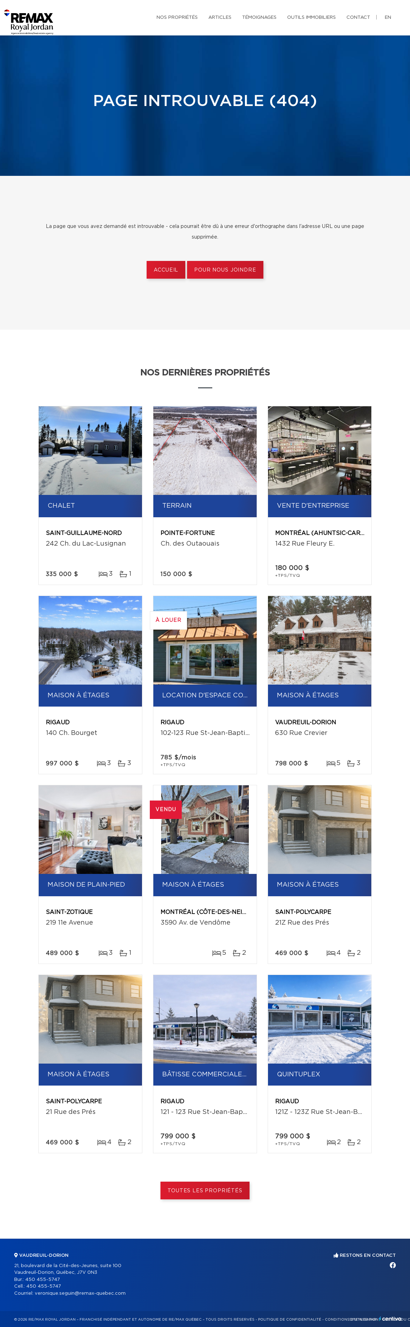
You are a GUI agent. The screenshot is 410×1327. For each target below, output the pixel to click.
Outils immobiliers (311, 17)
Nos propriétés (177, 17)
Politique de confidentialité (289, 1319)
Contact (358, 17)
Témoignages (259, 17)
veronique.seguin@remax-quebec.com (80, 1293)
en (388, 17)
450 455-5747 (42, 1279)
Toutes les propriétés (205, 1190)
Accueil (166, 270)
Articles (219, 17)
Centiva (390, 1318)
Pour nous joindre (225, 270)
